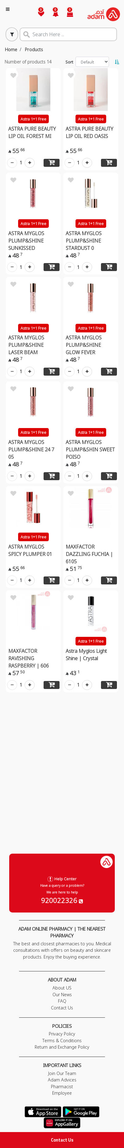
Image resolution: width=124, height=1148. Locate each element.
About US (62, 988)
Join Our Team (62, 1073)
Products (34, 49)
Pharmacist (62, 1086)
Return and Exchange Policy (62, 1047)
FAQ (62, 1001)
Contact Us (62, 1140)
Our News (62, 994)
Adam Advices (62, 1080)
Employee (62, 1093)
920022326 (62, 900)
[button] (52, 14)
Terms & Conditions (62, 1040)
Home (11, 49)
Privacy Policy (62, 1034)
